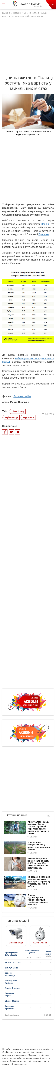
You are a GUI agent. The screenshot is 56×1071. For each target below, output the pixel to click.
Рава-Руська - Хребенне (11, 776)
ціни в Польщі (18, 405)
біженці (27, 908)
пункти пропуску (42, 896)
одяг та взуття (42, 908)
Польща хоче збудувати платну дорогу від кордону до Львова (38, 640)
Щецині (45, 217)
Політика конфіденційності (31, 1033)
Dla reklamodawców (17, 1036)
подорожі (32, 884)
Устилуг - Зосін (11, 762)
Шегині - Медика (12, 795)
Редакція (32, 1036)
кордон (45, 884)
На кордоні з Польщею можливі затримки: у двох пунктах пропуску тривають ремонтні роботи (38, 676)
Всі (49, 610)
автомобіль (26, 902)
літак (45, 890)
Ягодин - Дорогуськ (13, 757)
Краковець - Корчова (10, 788)
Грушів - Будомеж (12, 782)
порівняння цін (11, 411)
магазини (38, 878)
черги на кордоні (18, 914)
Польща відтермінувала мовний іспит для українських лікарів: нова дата (37, 694)
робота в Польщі (17, 890)
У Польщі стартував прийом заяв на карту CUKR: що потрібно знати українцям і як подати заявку (38, 658)
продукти (40, 902)
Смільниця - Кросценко (10, 801)
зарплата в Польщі (38, 914)
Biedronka (34, 890)
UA (52, 4)
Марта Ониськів (19, 396)
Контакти (43, 1036)
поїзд (27, 896)
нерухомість (28, 411)
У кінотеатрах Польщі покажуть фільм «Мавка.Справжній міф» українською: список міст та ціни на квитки (38, 622)
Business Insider (22, 390)
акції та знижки (16, 884)
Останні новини (16, 609)
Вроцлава (44, 228)
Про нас (13, 1033)
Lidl (14, 902)
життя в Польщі (22, 878)
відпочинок (14, 908)
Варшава (29, 920)
